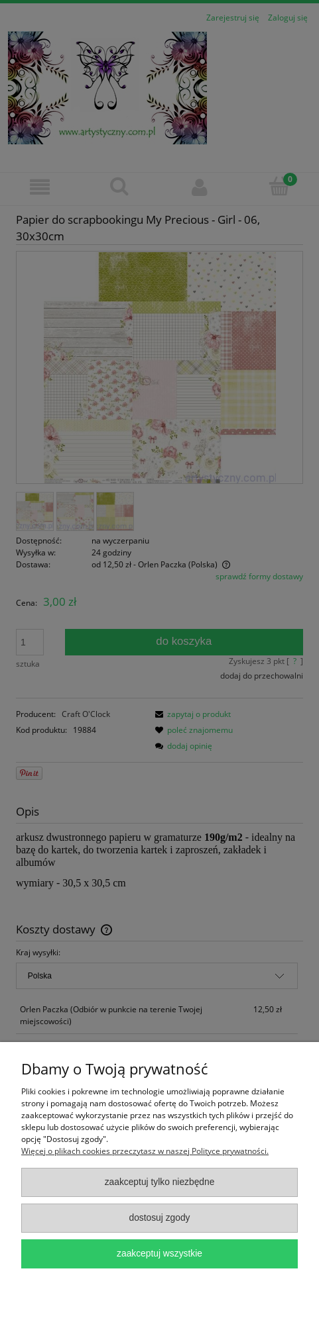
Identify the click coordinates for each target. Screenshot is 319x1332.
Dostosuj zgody (159, 1218)
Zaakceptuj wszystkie (159, 1254)
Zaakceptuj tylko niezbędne (160, 1182)
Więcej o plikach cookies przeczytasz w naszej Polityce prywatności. (145, 1151)
